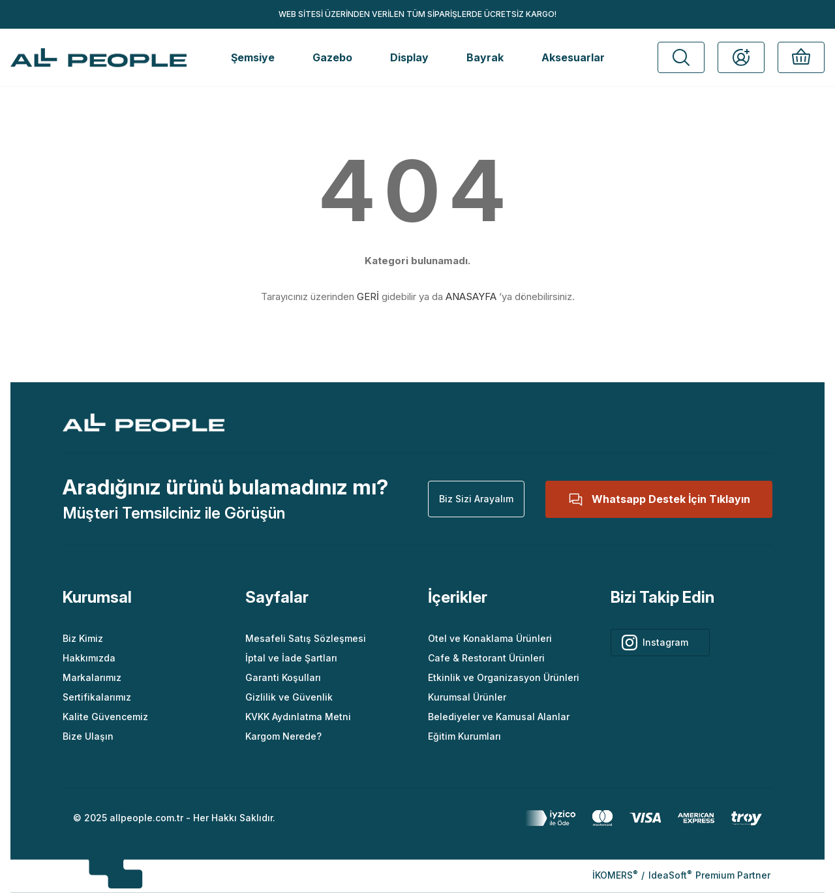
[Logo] (98, 57)
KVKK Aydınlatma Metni (298, 716)
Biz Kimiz (83, 638)
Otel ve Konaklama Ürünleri (490, 638)
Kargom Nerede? (283, 736)
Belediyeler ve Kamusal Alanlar (498, 716)
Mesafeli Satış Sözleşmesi (305, 638)
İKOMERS (614, 875)
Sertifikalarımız (97, 697)
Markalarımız (92, 677)
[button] (681, 57)
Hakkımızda (89, 657)
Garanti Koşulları (283, 677)
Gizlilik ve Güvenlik (289, 697)
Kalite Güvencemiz (105, 716)
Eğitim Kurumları (464, 736)
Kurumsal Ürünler (467, 697)
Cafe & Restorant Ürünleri (486, 657)
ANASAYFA (471, 296)
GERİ (368, 296)
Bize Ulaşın (88, 736)
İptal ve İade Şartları (291, 657)
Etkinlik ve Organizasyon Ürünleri (503, 677)
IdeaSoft (669, 875)
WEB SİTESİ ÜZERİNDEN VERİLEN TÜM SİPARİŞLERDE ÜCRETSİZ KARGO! (417, 14)
